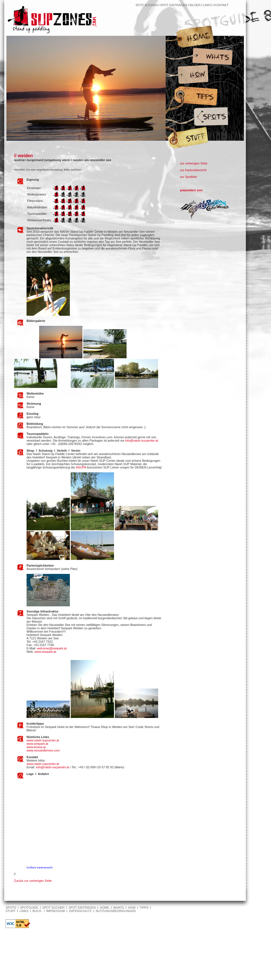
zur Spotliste (188, 176)
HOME (104, 907)
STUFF (10, 911)
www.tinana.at (36, 747)
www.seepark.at (45, 651)
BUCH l (39, 911)
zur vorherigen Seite (193, 163)
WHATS (118, 907)
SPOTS (11, 907)
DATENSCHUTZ (80, 911)
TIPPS (144, 907)
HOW (132, 907)
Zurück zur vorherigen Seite (33, 880)
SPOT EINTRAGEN (173, 5)
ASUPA (81, 467)
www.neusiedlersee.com (43, 750)
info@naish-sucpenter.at (141, 440)
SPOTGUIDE (29, 907)
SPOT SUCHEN (147, 5)
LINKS (208, 5)
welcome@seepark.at (51, 648)
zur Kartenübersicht (193, 170)
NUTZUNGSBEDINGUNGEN (116, 911)
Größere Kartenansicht (40, 867)
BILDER (195, 5)
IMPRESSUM (55, 911)
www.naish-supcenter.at (43, 740)
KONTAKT (221, 5)
